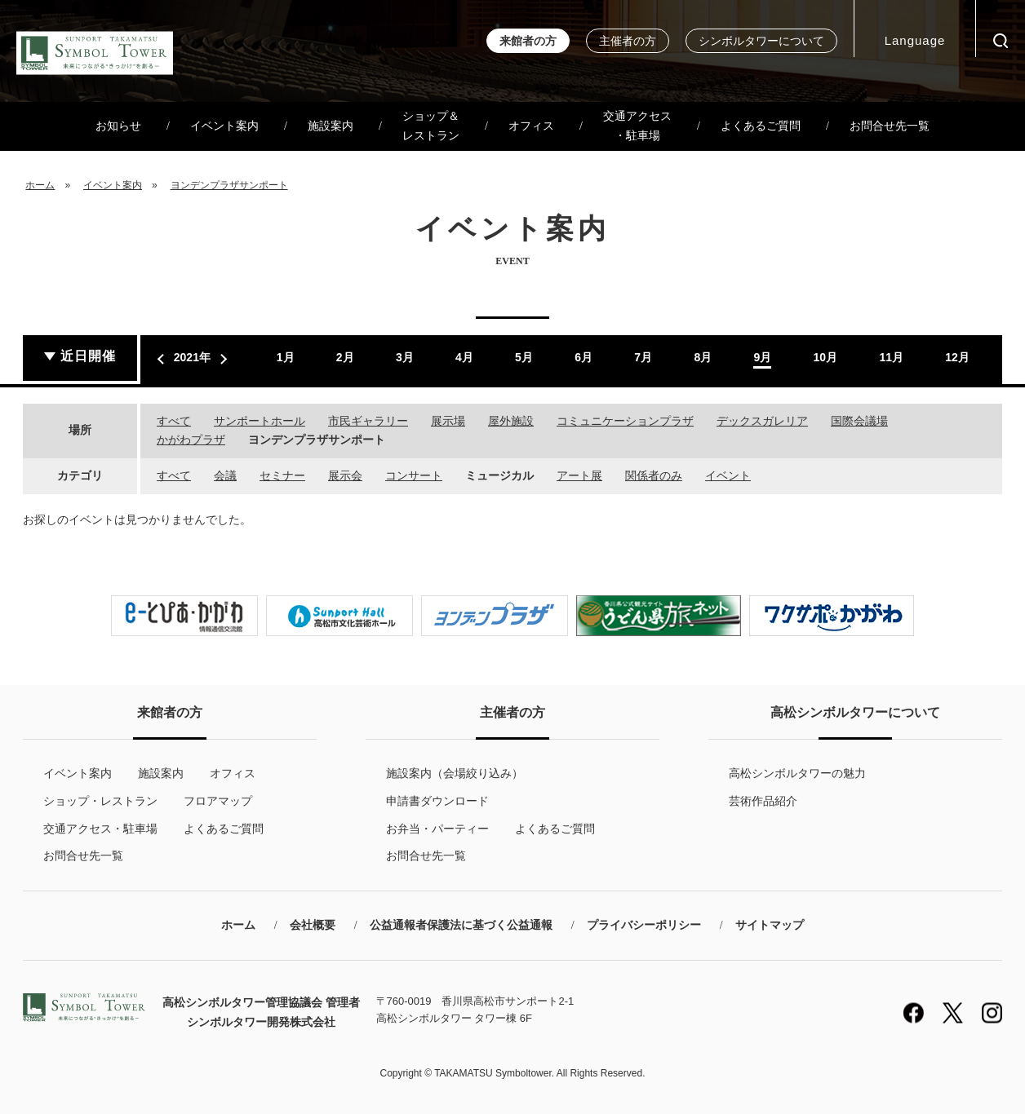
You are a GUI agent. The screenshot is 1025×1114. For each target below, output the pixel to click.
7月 (643, 357)
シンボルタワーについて (761, 41)
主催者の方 (627, 41)
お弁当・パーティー (437, 828)
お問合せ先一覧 (890, 126)
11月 (891, 357)
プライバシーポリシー (644, 925)
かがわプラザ (191, 439)
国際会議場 (859, 420)
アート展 (579, 475)
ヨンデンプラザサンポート (229, 185)
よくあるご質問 (761, 126)
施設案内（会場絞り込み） (454, 773)
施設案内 (330, 126)
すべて (174, 420)
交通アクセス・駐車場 (637, 126)
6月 (583, 357)
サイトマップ (769, 925)
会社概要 (312, 925)
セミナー (282, 475)
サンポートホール (259, 420)
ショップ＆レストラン (430, 126)
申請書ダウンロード (437, 800)
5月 (524, 357)
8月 (703, 357)
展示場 (448, 420)
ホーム (40, 185)
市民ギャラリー (368, 420)
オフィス (531, 126)
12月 (957, 357)
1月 (286, 357)
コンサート (413, 475)
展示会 (345, 475)
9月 (762, 357)
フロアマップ (218, 800)
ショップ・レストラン (100, 800)
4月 (464, 357)
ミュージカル (499, 475)
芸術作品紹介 (763, 800)
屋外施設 (511, 420)
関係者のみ (653, 475)
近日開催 (88, 356)
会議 (225, 475)
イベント (728, 475)
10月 (826, 357)
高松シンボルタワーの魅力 (797, 773)
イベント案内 (224, 126)
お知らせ (118, 126)
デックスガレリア (762, 420)
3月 (405, 357)
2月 (345, 357)
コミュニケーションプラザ (625, 420)
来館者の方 (528, 41)
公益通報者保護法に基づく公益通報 (461, 925)
